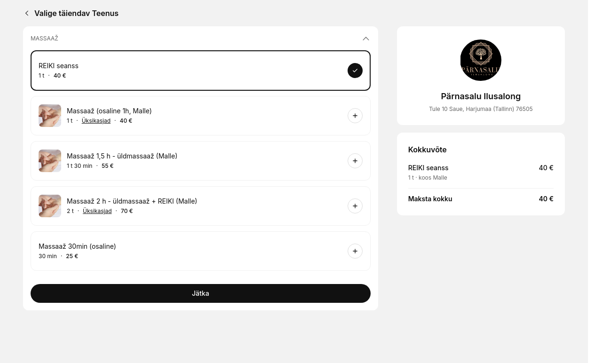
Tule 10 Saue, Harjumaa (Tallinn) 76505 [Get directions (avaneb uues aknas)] (481, 108)
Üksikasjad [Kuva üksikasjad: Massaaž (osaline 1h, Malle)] (96, 121)
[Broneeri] (355, 70)
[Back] (25, 13)
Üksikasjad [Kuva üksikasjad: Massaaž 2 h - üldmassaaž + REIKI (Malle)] (97, 211)
